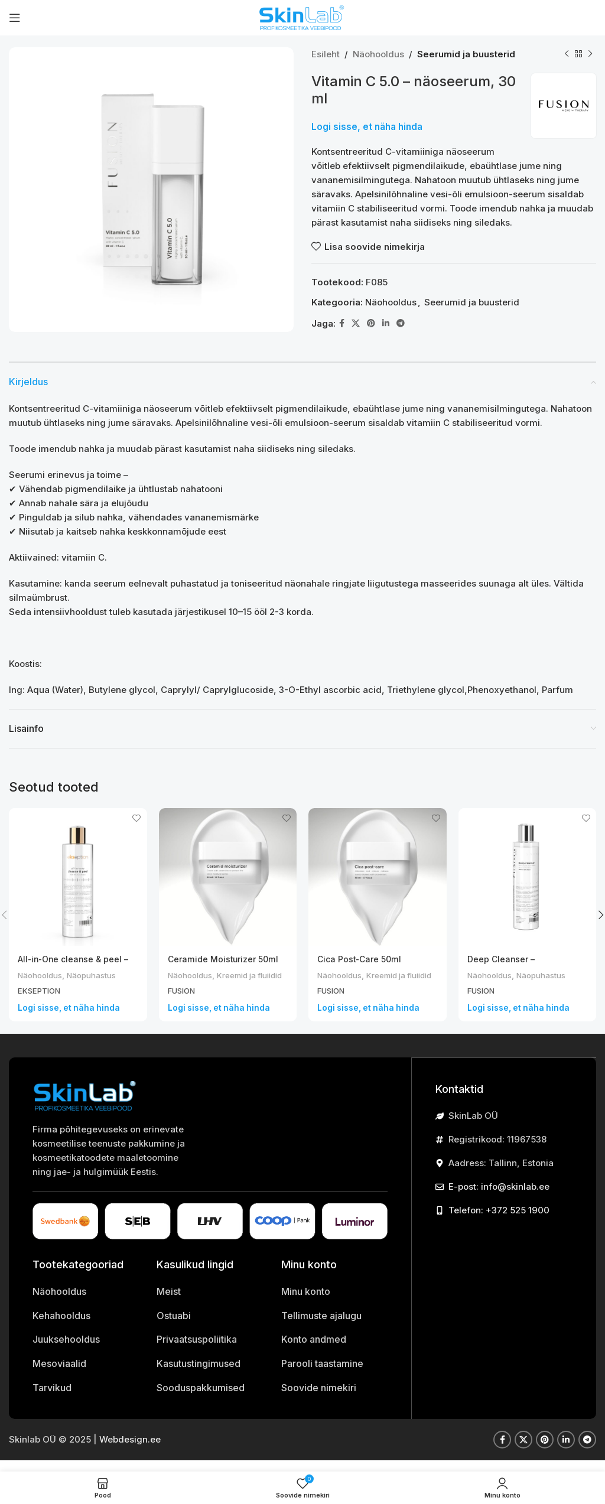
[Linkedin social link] (386, 323)
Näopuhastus (101, 975)
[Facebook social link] (342, 323)
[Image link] (85, 1106)
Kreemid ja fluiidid (206, 987)
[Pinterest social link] (371, 323)
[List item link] (85, 1303)
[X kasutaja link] (355, 323)
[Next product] (590, 54)
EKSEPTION (41, 990)
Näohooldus (378, 54)
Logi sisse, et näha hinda (366, 126)
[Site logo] (302, 16)
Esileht (325, 54)
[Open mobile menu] (15, 18)
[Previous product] (567, 54)
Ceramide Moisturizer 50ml (226, 959)
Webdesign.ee (130, 1450)
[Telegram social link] (400, 323)
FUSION (183, 1002)
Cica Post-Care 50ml (361, 959)
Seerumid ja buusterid (466, 54)
